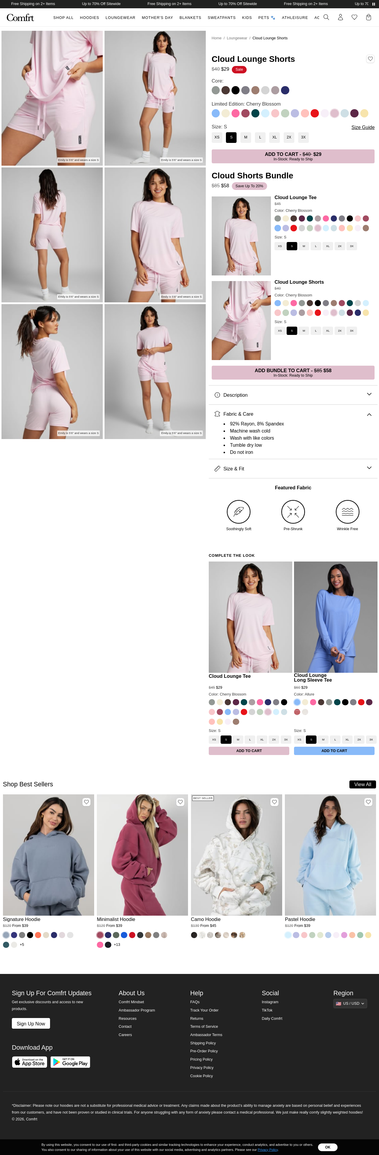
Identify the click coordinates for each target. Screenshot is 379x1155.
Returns (196, 1019)
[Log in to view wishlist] (354, 17)
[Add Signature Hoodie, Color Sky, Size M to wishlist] (86, 802)
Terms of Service (204, 1027)
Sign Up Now (31, 1023)
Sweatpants (222, 18)
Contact (125, 1027)
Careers (125, 1035)
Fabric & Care (293, 414)
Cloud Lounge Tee (295, 197)
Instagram (270, 1002)
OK (327, 1147)
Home (217, 38)
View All (362, 784)
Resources (127, 1019)
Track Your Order (204, 1010)
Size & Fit (293, 468)
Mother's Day (157, 18)
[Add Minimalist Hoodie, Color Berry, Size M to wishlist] (180, 802)
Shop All (63, 18)
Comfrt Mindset (131, 1002)
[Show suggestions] (350, 1003)
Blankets (190, 18)
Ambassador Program (137, 1010)
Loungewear (121, 18)
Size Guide (363, 127)
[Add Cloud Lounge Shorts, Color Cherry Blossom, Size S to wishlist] (370, 59)
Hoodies (89, 18)
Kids (247, 18)
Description (293, 395)
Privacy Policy (201, 1068)
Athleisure (295, 18)
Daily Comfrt (272, 1019)
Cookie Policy (201, 1076)
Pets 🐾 (267, 18)
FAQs (195, 1002)
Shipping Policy (203, 1043)
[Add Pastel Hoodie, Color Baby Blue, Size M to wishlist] (368, 802)
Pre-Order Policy (204, 1051)
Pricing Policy (201, 1059)
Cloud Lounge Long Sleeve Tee (313, 678)
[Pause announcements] (373, 4)
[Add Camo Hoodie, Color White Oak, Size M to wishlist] (274, 802)
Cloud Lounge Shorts (299, 282)
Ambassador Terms (206, 1035)
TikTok (267, 1010)
